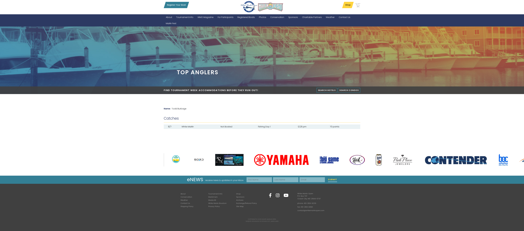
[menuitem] (169, 17)
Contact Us (185, 203)
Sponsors (240, 197)
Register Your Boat (176, 4)
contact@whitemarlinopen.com (310, 210)
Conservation (186, 197)
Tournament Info (215, 194)
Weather (184, 200)
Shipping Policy (187, 206)
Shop (348, 4)
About (183, 194)
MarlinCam (213, 197)
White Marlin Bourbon (217, 203)
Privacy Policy (214, 206)
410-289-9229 (310, 203)
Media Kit (212, 200)
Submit (332, 179)
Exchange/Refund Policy (246, 203)
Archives (239, 200)
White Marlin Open (269, 219)
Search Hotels (327, 90)
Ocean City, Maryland (270, 221)
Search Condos (349, 90)
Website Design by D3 (253, 221)
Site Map (240, 206)
